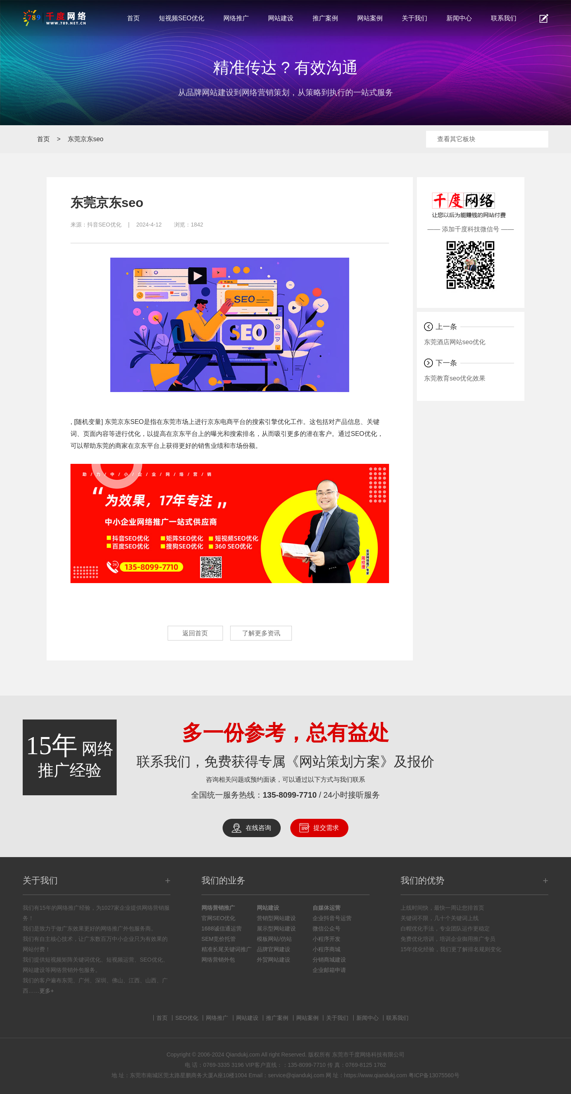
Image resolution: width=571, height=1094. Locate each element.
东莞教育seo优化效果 (454, 378)
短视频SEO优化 (181, 18)
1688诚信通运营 (221, 928)
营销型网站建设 (276, 918)
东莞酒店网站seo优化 (454, 342)
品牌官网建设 (273, 949)
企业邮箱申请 (329, 970)
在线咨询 (258, 827)
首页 (133, 18)
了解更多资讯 (262, 633)
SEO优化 (186, 1018)
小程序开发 (326, 939)
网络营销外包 (218, 959)
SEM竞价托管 (218, 939)
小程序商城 (326, 949)
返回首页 (194, 633)
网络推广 (236, 18)
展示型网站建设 (276, 928)
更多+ (46, 991)
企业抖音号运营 (332, 918)
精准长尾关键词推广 (226, 949)
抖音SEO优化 (104, 224)
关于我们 (414, 18)
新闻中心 (459, 18)
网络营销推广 (218, 908)
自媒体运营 (326, 908)
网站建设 (280, 18)
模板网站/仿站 (274, 939)
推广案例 (325, 18)
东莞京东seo (86, 139)
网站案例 (370, 18)
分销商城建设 (329, 959)
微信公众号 (326, 928)
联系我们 (503, 18)
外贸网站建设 (273, 959)
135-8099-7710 (290, 794)
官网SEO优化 (218, 918)
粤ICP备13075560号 (434, 1075)
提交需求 (326, 827)
